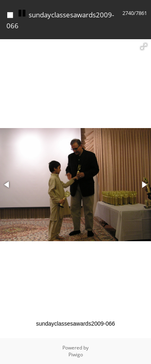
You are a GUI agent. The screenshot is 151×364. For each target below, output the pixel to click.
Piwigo (75, 354)
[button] (143, 46)
